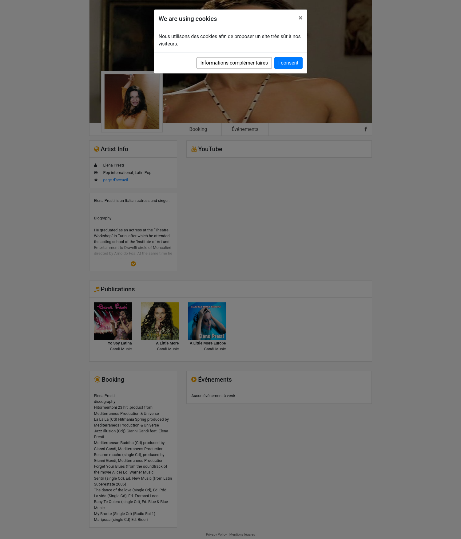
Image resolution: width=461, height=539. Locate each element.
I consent (288, 63)
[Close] (300, 18)
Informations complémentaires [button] (234, 63)
